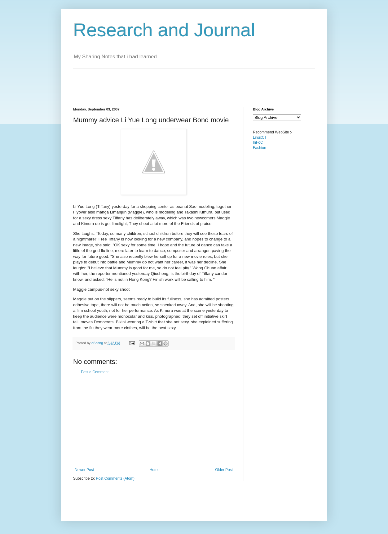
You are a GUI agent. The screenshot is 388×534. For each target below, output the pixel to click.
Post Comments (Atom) (115, 478)
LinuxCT (260, 137)
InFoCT (259, 142)
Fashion (259, 148)
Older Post (224, 470)
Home (155, 470)
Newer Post (84, 470)
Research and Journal (164, 30)
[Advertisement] (186, 82)
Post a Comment (94, 372)
